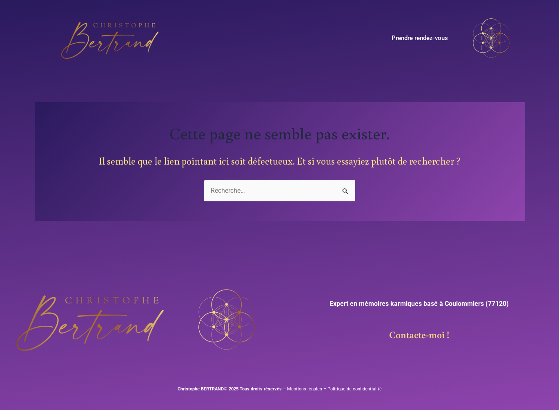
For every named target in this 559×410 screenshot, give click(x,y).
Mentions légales (304, 389)
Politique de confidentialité (354, 389)
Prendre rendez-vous (420, 38)
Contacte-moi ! (419, 334)
